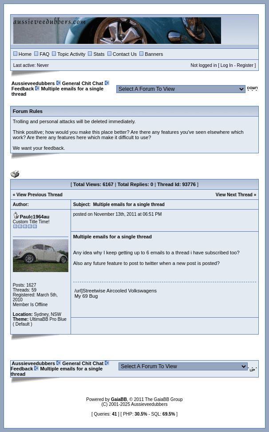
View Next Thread (234, 194)
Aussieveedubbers (33, 83)
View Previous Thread (39, 194)
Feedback (23, 88)
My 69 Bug (86, 296)
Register (245, 65)
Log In (227, 65)
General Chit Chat (82, 83)
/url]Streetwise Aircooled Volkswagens (116, 290)
